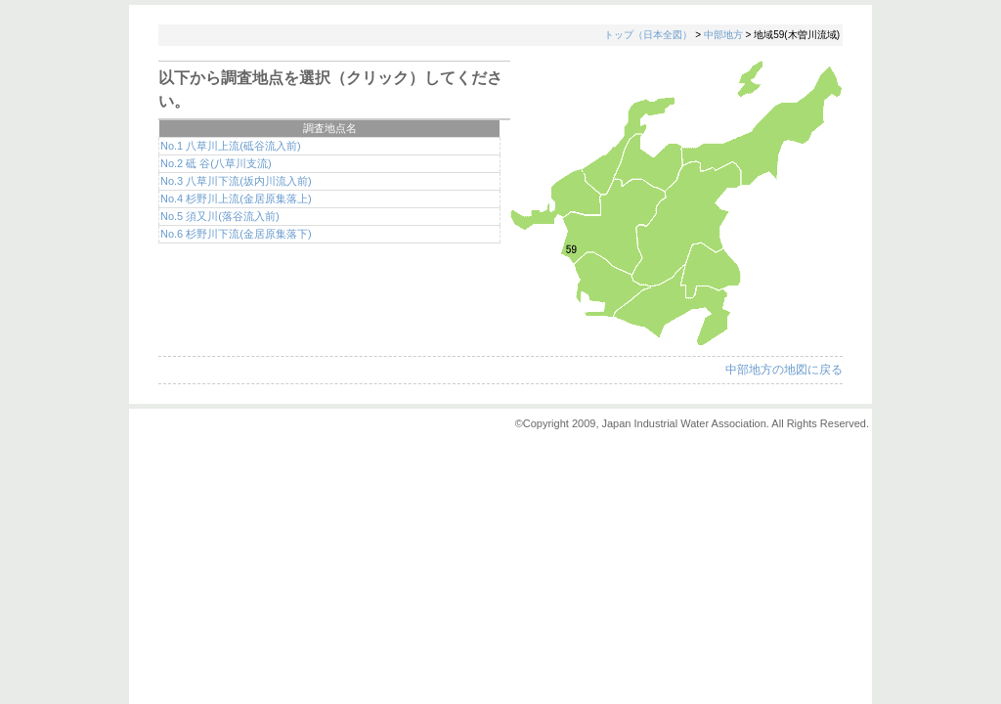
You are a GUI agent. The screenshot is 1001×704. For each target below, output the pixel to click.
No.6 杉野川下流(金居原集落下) (236, 234)
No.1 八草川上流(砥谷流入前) (230, 146)
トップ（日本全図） (648, 34)
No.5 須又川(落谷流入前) (220, 216)
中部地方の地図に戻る (784, 369)
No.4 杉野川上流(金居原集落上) (236, 198)
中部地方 (723, 34)
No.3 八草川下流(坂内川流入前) (236, 181)
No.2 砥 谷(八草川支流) (216, 163)
